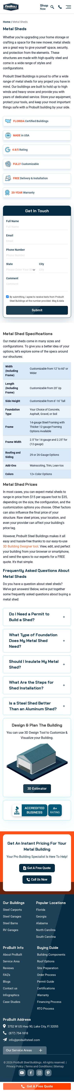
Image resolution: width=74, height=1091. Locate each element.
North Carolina (45, 930)
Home (7, 21)
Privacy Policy (15, 1066)
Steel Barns (10, 923)
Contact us (10, 988)
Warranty (43, 995)
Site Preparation (47, 968)
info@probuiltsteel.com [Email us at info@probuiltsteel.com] (24, 1040)
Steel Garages (12, 916)
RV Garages (10, 930)
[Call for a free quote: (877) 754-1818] (37, 1086)
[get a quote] (37, 868)
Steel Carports (12, 910)
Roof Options (45, 961)
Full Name (12, 221)
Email (9, 235)
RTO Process (45, 1008)
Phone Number (15, 249)
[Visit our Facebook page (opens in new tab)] (30, 1072)
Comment (12, 278)
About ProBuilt (12, 954)
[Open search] (52, 7)
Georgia (41, 916)
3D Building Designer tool (20, 546)
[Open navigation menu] (67, 7)
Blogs (6, 981)
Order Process (46, 975)
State (9, 264)
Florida (40, 910)
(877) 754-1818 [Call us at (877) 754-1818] (18, 1033)
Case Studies (11, 1002)
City (41, 264)
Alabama (42, 923)
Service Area (11, 961)
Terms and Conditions (38, 1066)
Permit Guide (45, 981)
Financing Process (49, 1002)
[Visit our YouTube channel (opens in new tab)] (22, 1072)
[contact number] (60, 7)
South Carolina (46, 937)
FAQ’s (6, 975)
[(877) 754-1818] (36, 879)
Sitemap (59, 1066)
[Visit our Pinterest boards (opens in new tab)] (48, 1072)
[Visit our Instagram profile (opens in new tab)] (39, 1072)
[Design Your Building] (37, 788)
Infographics (11, 995)
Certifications (46, 988)
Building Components (51, 954)
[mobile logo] (11, 7)
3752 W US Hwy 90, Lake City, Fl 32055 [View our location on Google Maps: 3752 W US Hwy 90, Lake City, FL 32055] (33, 1026)
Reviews (8, 968)
